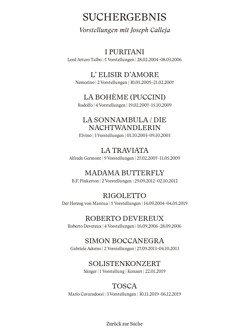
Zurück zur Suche (124, 323)
